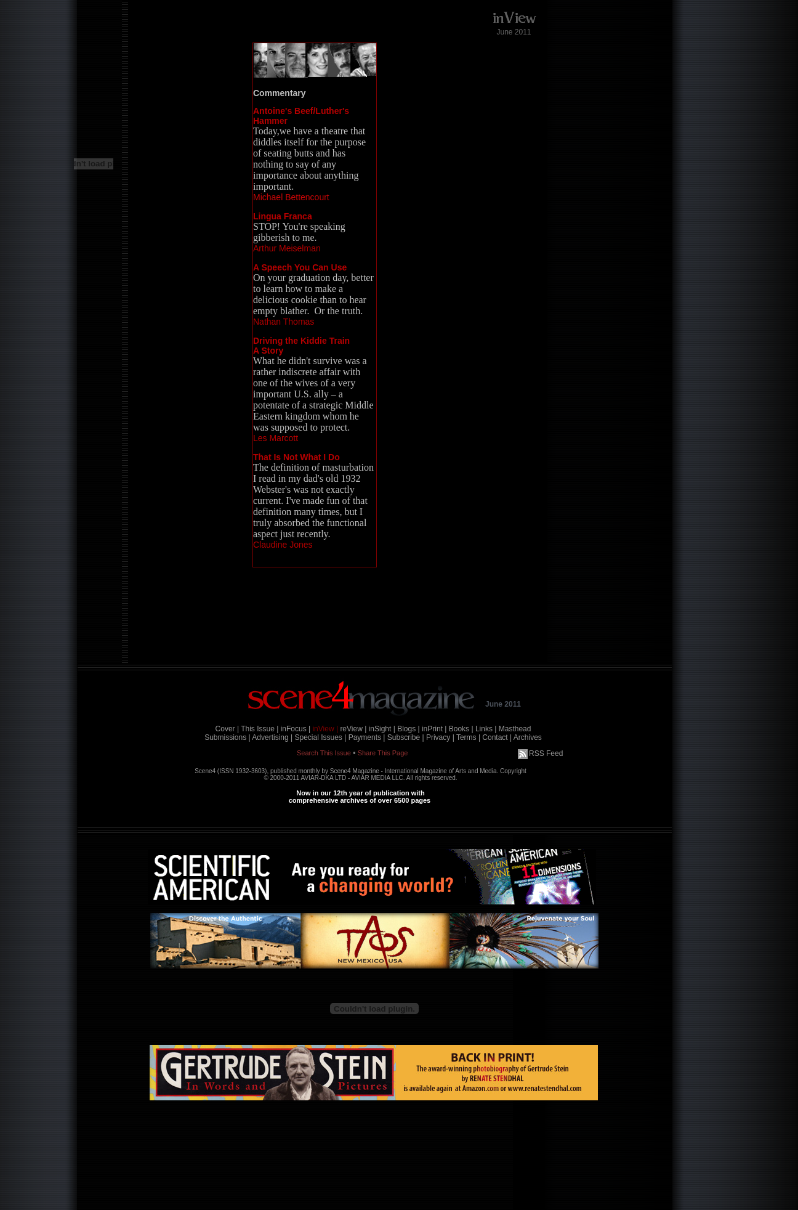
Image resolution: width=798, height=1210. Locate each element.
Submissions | (227, 737)
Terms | (468, 737)
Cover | (227, 729)
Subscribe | (405, 737)
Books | (461, 729)
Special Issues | (320, 737)
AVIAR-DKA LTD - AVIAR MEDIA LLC (352, 777)
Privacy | (440, 737)
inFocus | (295, 729)
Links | (485, 729)
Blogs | (408, 729)
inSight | (382, 729)
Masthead (515, 729)
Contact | (497, 737)
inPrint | (434, 729)
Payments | (367, 737)
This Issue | (259, 729)
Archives (528, 737)
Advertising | (272, 737)
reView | (353, 729)
